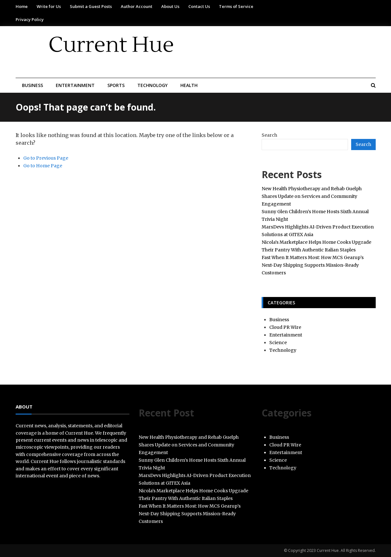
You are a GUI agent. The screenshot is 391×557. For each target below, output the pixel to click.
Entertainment (75, 85)
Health (189, 85)
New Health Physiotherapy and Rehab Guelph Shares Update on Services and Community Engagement (312, 196)
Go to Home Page (42, 166)
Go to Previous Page (45, 158)
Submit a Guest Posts (91, 6)
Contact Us (199, 6)
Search (269, 135)
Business (32, 85)
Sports (116, 85)
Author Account (136, 6)
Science (278, 342)
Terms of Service (236, 6)
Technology (152, 85)
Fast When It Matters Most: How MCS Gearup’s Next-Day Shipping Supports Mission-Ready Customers (313, 265)
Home (22, 6)
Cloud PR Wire (285, 327)
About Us (170, 6)
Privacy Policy (30, 19)
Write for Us (49, 6)
